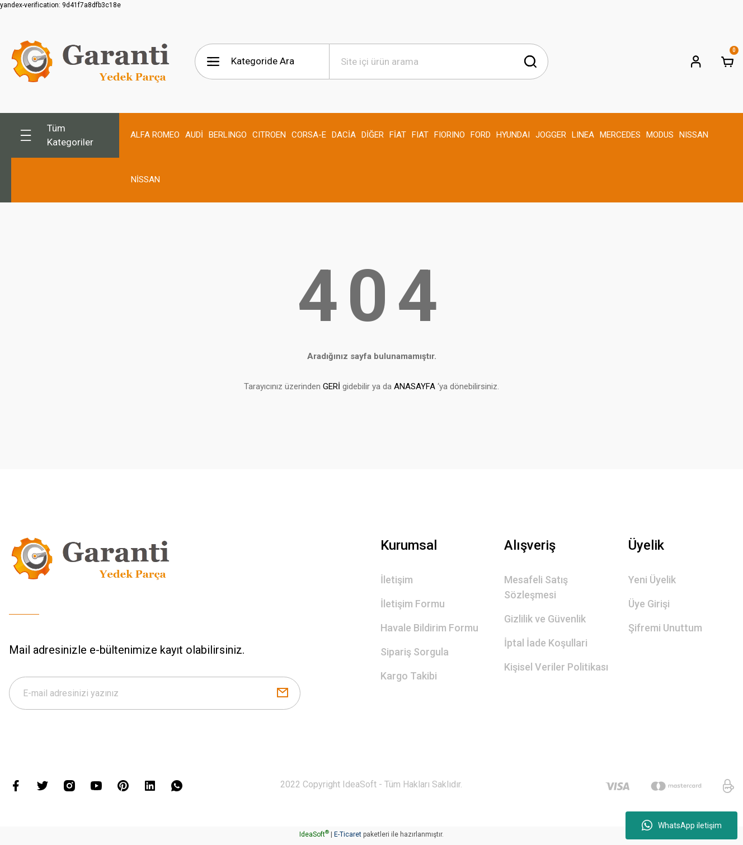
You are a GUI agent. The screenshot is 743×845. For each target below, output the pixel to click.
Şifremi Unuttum (665, 628)
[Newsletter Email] (154, 694)
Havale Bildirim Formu (429, 628)
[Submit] (282, 694)
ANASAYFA (414, 386)
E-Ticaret (347, 837)
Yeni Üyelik (652, 580)
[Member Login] (696, 61)
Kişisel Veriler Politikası (556, 667)
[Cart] (727, 61)
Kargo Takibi (408, 676)
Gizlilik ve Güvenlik (545, 619)
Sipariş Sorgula (414, 652)
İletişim (396, 580)
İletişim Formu (412, 604)
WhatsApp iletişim (682, 825)
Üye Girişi (649, 604)
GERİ (331, 386)
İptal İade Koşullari (545, 643)
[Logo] (93, 61)
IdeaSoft (314, 837)
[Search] (438, 61)
